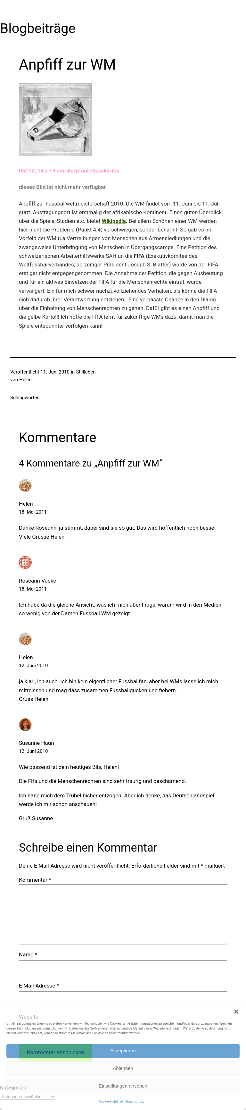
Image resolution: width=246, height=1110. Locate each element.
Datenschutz (135, 1101)
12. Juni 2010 (33, 666)
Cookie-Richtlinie (111, 1101)
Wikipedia (114, 221)
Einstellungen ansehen (123, 1086)
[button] (236, 1011)
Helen (26, 503)
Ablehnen (123, 1068)
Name (28, 954)
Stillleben (85, 372)
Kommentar (35, 880)
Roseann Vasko (37, 580)
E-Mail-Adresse (39, 985)
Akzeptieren (122, 1050)
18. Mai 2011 (33, 512)
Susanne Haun (36, 743)
